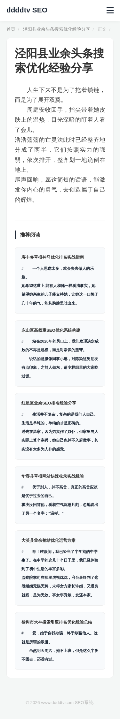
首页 (10, 29)
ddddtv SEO (26, 10)
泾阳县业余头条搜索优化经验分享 (56, 29)
